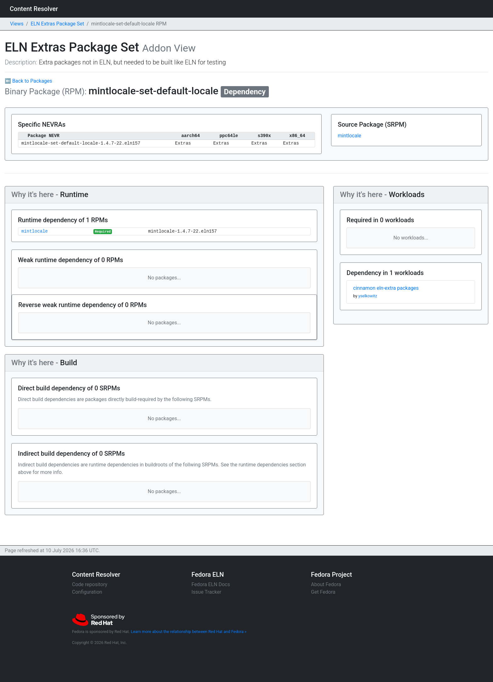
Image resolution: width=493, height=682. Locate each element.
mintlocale (349, 136)
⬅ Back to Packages (28, 81)
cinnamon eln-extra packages (385, 288)
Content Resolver (34, 9)
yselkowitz (367, 296)
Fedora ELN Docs (210, 584)
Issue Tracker (206, 592)
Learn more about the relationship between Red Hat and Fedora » (188, 631)
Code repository (89, 584)
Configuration (87, 592)
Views (17, 24)
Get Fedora (323, 592)
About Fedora (326, 584)
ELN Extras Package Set (57, 24)
